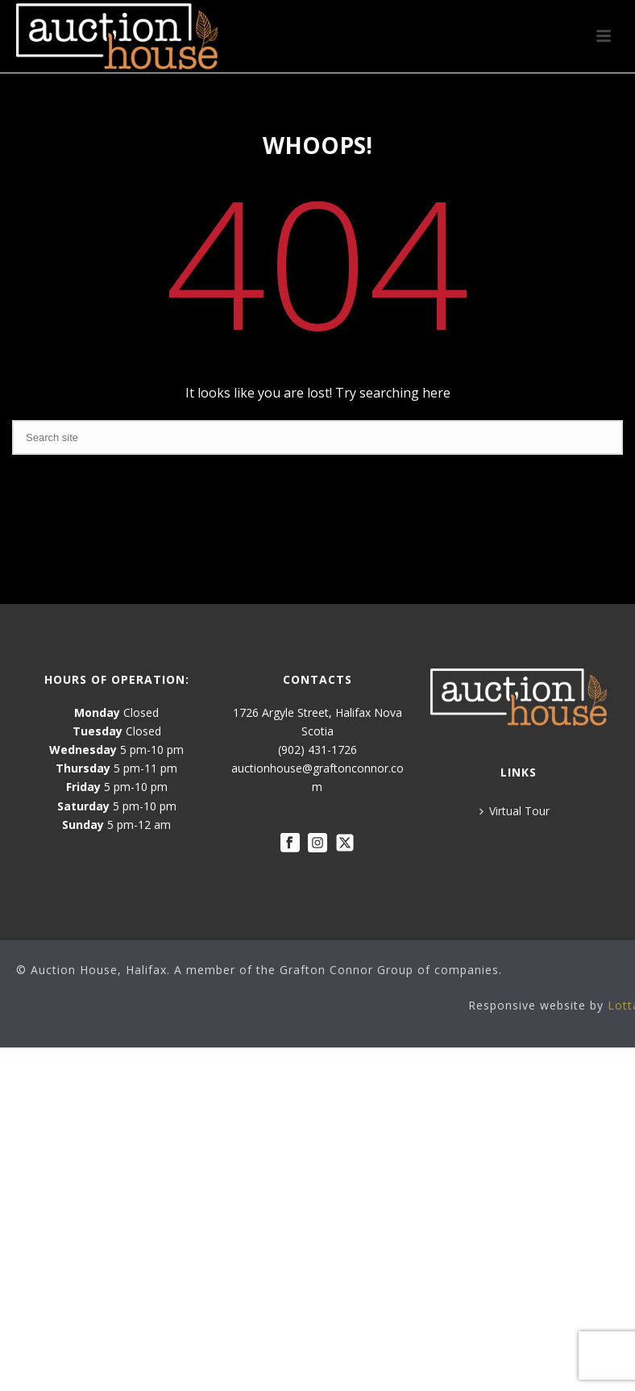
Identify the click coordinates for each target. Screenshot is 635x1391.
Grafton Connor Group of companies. (391, 969)
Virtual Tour (514, 810)
